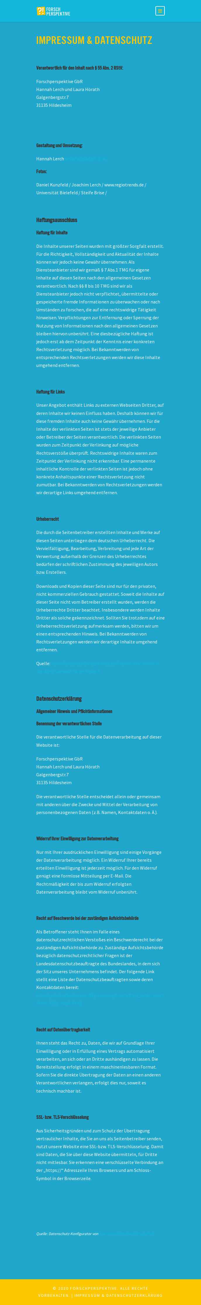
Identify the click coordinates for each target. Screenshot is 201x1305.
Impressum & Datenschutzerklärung (118, 1295)
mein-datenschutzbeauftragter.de (126, 1233)
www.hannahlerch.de (85, 159)
